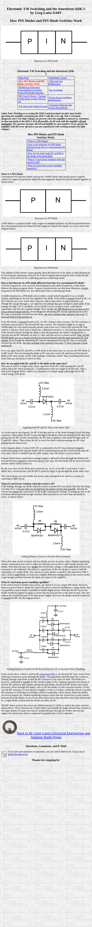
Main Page (24, 78)
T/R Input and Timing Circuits (33, 106)
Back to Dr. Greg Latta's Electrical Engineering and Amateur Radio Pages (46, 735)
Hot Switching (56, 90)
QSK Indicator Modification (55, 82)
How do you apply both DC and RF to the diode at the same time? (45, 154)
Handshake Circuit (58, 78)
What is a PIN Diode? (38, 141)
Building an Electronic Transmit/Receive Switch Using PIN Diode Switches (30, 90)
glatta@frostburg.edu (18, 754)
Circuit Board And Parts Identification (60, 98)
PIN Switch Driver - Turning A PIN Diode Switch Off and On (32, 99)
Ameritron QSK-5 (48, 674)
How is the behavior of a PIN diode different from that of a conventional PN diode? (46, 147)
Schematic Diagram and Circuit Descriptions (60, 106)
